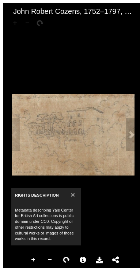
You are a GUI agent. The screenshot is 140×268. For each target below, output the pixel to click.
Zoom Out (50, 260)
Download (99, 260)
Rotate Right (66, 260)
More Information (82, 260)
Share (115, 260)
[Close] (73, 195)
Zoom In (33, 260)
